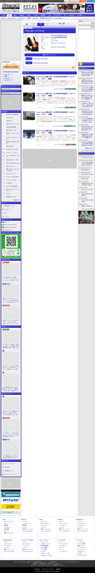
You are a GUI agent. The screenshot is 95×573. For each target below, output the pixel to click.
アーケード (79, 540)
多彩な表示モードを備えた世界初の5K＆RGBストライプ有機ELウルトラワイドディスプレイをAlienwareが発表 (87, 135)
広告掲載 (58, 569)
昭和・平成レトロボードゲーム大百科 (12, 170)
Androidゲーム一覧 (46, 555)
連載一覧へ (17, 200)
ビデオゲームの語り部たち (12, 176)
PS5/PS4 (22, 15)
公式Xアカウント (10, 1)
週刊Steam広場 (9, 146)
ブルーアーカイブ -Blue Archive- (87, 200)
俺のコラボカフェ (10, 166)
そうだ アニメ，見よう (11, 152)
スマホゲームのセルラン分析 (12, 138)
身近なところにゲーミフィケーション (12, 190)
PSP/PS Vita (79, 519)
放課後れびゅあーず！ (11, 196)
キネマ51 (8, 193)
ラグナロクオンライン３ (87, 174)
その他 (79, 553)
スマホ (35, 15)
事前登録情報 (44, 545)
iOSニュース (44, 542)
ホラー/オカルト (61, 46)
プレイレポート (12, 17)
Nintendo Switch (8, 229)
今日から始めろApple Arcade (13, 163)
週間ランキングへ (90, 148)
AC (65, 15)
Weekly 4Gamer (9, 117)
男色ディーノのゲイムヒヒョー (12, 134)
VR (49, 15)
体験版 (29, 17)
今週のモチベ (9, 120)
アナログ (71, 15)
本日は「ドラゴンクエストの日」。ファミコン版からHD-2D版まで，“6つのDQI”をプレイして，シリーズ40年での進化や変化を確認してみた (11, 300)
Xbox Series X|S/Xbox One (10, 224)
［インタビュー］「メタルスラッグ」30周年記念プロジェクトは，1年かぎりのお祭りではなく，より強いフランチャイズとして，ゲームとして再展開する (11, 456)
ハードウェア (57, 15)
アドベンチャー (61, 43)
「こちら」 (56, 563)
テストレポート (63, 544)
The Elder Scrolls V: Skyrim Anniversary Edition (87, 183)
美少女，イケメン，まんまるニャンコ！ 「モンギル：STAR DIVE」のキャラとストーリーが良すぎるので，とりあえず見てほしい (11, 322)
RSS (2, 1)
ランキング (90, 1)
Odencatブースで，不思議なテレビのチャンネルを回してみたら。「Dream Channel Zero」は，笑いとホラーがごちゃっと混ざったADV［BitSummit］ (11, 413)
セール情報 (44, 547)
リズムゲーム (81, 551)
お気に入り (75, 1)
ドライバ (7, 216)
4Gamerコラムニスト (11, 173)
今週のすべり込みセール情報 (12, 142)
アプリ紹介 (44, 549)
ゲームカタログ (58, 17)
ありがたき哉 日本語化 (11, 186)
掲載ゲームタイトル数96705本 (11, 10)
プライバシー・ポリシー (48, 569)
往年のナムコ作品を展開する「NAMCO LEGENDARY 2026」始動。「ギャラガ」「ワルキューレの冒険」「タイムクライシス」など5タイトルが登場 (87, 73)
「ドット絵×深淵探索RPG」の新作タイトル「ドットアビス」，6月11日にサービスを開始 (87, 120)
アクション (54, 43)
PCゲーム (6, 222)
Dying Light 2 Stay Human (41, 58)
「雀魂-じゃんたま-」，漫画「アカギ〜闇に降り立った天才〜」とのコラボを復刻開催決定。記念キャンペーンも (87, 81)
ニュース (7, 74)
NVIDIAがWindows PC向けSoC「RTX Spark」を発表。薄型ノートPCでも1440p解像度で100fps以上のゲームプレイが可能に (87, 128)
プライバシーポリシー (10, 463)
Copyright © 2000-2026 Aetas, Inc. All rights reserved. (47, 571)
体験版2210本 (15, 11)
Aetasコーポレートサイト (11, 474)
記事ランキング (8, 533)
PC (9, 15)
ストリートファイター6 (87, 189)
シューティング (81, 549)
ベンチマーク (63, 551)
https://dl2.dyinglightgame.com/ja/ (59, 35)
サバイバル (54, 46)
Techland (53, 37)
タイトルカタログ (27, 531)
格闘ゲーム (80, 545)
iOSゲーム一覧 (45, 553)
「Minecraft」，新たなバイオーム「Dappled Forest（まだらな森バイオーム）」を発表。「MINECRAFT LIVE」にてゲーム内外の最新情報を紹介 (87, 104)
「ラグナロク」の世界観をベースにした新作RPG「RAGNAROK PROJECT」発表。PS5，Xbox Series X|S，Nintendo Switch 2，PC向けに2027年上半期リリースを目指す (87, 89)
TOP (4, 15)
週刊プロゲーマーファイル (12, 124)
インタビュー (21, 17)
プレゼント (7, 209)
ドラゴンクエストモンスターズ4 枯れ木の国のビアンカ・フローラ (87, 163)
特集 (5, 76)
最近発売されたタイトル (46, 17)
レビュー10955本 (6, 11)
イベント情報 (81, 544)
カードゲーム (81, 547)
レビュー (3, 17)
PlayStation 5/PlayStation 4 (10, 227)
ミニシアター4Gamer (11, 180)
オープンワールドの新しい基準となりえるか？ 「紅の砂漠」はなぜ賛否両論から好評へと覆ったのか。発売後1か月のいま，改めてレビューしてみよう (11, 346)
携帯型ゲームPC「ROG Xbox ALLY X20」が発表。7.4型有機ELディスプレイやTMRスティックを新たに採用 (87, 97)
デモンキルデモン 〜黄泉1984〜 (87, 194)
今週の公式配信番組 (11, 127)
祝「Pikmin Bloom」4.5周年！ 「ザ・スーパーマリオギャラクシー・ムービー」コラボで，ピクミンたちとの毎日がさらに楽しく (11, 279)
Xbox (15, 15)
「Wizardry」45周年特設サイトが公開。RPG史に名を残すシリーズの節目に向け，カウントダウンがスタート (87, 143)
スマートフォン (43, 540)
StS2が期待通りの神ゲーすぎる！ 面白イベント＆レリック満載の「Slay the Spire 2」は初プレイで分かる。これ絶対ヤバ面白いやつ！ (11, 389)
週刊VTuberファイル (11, 130)
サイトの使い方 (20, 1)
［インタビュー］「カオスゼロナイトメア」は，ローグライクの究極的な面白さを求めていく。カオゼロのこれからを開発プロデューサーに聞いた (11, 434)
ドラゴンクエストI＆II (86, 157)
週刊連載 (6, 529)
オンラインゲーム (9, 521)
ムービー (35, 17)
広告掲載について (9, 470)
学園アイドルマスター (86, 205)
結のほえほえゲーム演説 (12, 159)
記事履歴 (83, 1)
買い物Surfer (9, 183)
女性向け (43, 15)
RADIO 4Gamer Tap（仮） (12, 149)
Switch (29, 15)
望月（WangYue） (85, 169)
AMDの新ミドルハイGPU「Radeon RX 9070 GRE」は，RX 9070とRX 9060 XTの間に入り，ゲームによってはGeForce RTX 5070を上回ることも (87, 112)
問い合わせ (29, 1)
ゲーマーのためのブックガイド (12, 156)
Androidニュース (45, 544)
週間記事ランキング (9, 205)
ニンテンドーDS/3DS (27, 540)
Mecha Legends (84, 178)
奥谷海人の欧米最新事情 (12, 114)
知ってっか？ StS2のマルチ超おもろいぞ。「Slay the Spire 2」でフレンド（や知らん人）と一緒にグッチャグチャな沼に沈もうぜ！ (11, 367)
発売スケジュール (27, 529)
